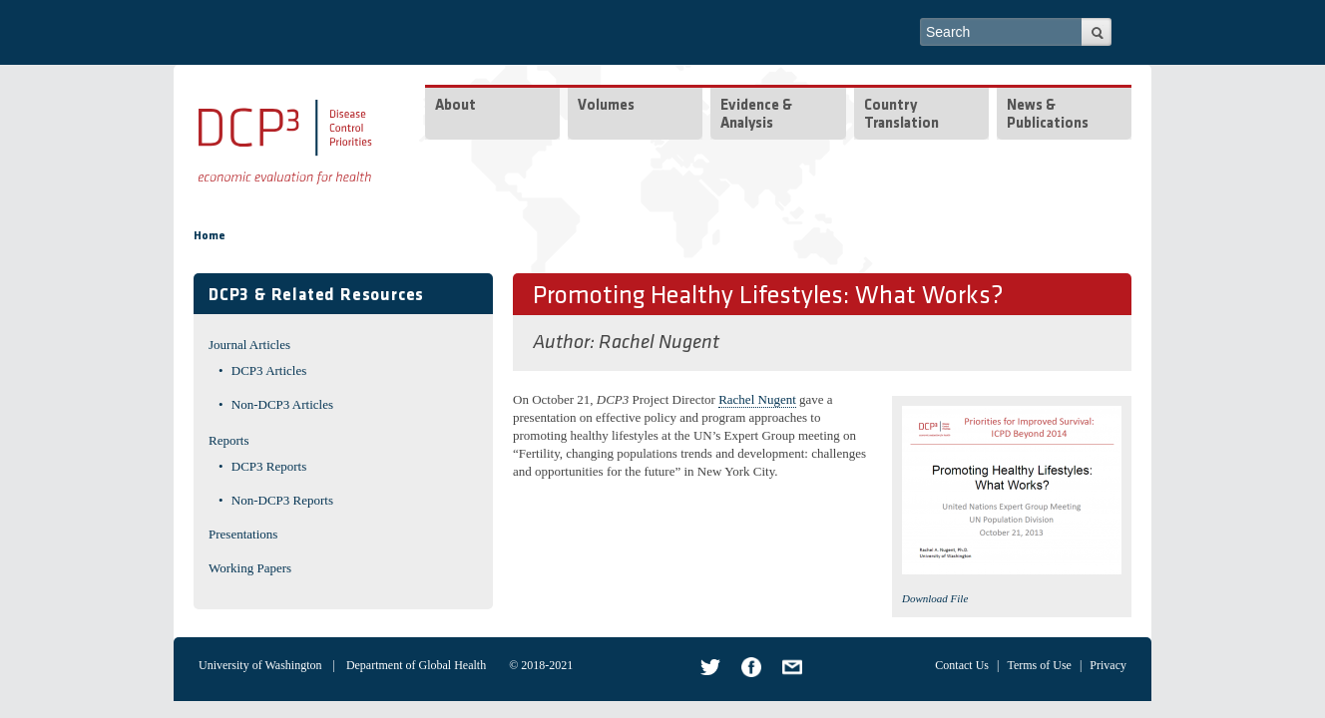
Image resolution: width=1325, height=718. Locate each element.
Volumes (606, 106)
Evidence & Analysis (756, 115)
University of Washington (260, 665)
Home (209, 236)
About (455, 106)
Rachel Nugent (659, 343)
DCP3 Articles (268, 370)
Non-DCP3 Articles (282, 404)
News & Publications (1048, 115)
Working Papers (250, 567)
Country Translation (901, 115)
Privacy (1108, 665)
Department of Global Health (416, 665)
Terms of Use (1039, 665)
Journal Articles (249, 344)
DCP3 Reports (268, 466)
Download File (935, 598)
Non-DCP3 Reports (282, 500)
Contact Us (962, 665)
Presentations (243, 534)
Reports (228, 440)
